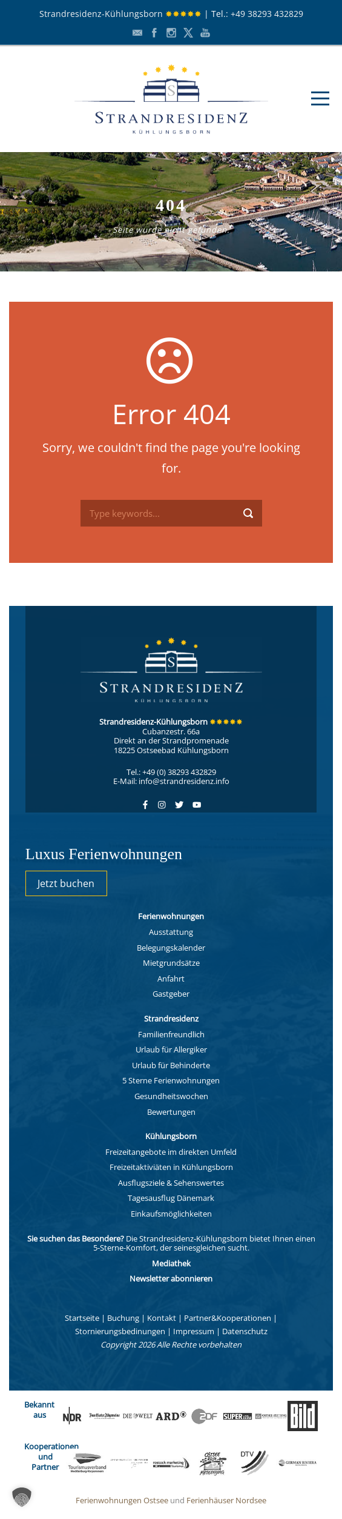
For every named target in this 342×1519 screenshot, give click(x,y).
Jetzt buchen (66, 883)
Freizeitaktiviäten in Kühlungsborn (171, 1167)
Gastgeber (171, 993)
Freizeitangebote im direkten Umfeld (171, 1151)
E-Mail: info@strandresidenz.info (171, 781)
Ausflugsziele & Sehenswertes (171, 1182)
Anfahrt (171, 978)
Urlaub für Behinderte (171, 1065)
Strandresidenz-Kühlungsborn (120, 13)
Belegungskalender (171, 947)
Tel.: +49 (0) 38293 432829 (171, 771)
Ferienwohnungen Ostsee (122, 1500)
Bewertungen (171, 1111)
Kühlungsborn (171, 1136)
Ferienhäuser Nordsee (226, 1500)
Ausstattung (171, 931)
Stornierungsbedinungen (120, 1331)
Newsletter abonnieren (171, 1278)
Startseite (82, 1317)
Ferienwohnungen (171, 916)
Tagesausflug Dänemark (171, 1197)
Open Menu (320, 98)
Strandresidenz (171, 1018)
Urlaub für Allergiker (171, 1049)
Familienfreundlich (171, 1034)
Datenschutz (245, 1331)
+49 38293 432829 (267, 13)
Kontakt (161, 1317)
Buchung (123, 1317)
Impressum (193, 1331)
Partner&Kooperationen (227, 1317)
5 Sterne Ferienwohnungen (171, 1080)
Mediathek (171, 1263)
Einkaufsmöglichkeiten (171, 1213)
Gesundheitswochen (171, 1096)
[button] (22, 1497)
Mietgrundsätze (171, 962)
